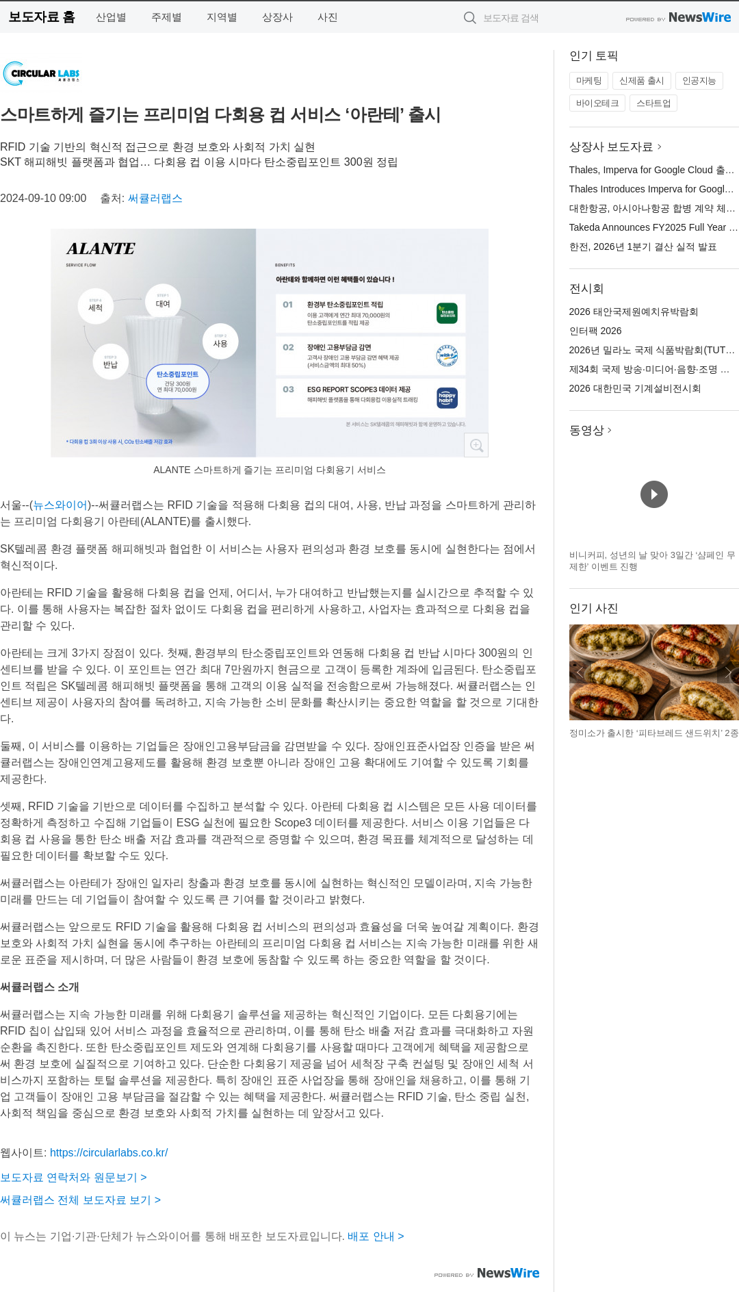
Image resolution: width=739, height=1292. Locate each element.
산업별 (111, 17)
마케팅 (589, 80)
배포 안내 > (376, 1236)
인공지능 (699, 80)
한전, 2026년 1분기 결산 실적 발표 (643, 246)
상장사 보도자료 (611, 146)
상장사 (277, 17)
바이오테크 (597, 103)
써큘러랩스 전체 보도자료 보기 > (80, 1200)
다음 (728, 672)
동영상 (586, 430)
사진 (327, 17)
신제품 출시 (641, 80)
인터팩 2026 (595, 330)
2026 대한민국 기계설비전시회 (635, 388)
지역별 (222, 17)
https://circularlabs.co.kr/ (109, 1152)
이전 (580, 672)
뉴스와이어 (60, 505)
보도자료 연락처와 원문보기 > (73, 1177)
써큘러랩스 (155, 198)
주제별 (166, 17)
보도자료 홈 (41, 17)
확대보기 (476, 445)
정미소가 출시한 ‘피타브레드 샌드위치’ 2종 (654, 733)
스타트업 (653, 103)
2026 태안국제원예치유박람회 (634, 311)
